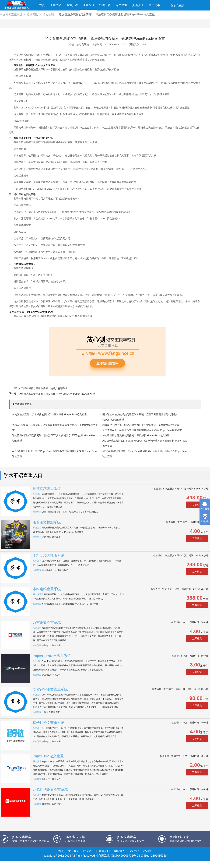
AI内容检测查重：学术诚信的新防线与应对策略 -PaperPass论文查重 (49, 414)
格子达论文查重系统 (48, 723)
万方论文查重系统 (47, 622)
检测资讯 (32, 14)
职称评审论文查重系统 (50, 689)
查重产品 (55, 5)
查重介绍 (72, 5)
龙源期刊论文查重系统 (50, 789)
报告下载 (105, 5)
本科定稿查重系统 (47, 589)
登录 (173, 5)
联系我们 (88, 851)
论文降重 (121, 5)
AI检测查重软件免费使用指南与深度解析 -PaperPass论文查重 (136, 435)
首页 (42, 5)
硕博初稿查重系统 (47, 489)
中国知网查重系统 (11, 14)
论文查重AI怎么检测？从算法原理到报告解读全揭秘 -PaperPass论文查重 (142, 430)
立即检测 (197, 504)
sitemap (134, 851)
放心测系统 (83, 44)
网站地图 (119, 851)
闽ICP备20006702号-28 (125, 855)
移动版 (147, 851)
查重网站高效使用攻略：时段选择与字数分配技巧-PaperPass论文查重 (57, 393)
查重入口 (104, 851)
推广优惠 (154, 5)
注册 (181, 5)
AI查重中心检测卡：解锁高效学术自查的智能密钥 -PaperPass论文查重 (140, 425)
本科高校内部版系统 (48, 555)
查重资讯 (88, 5)
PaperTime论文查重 (48, 756)
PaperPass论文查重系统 (52, 656)
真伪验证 (138, 5)
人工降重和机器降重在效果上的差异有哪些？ (43, 388)
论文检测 (49, 14)
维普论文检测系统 (47, 522)
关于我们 (73, 851)
